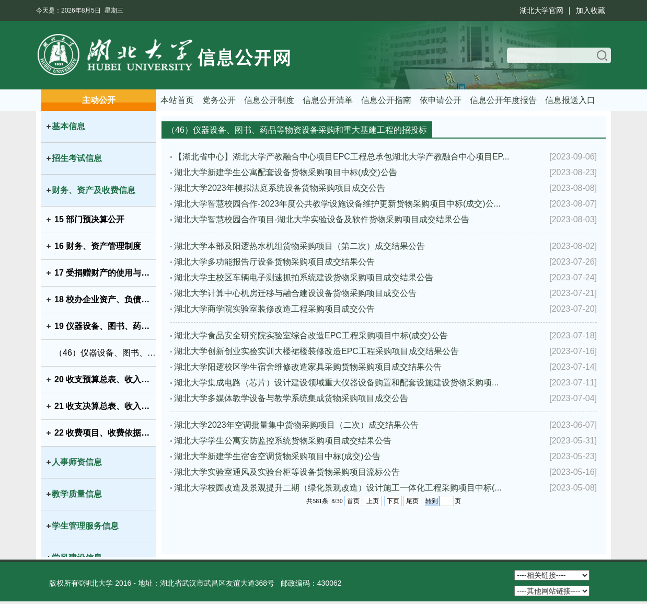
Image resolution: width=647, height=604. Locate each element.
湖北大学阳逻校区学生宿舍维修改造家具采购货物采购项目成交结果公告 (308, 366)
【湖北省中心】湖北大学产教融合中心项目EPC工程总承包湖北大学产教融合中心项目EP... (342, 156)
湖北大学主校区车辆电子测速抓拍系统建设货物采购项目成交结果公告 (303, 277)
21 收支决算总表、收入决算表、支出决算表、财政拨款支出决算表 (105, 406)
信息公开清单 (328, 100)
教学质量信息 (77, 493)
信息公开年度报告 (503, 100)
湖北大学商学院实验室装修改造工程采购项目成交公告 (274, 308)
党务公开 (219, 100)
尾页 (412, 501)
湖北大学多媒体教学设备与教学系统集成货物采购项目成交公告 (291, 398)
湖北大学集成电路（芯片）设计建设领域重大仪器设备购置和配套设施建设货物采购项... (336, 382)
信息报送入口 (570, 100)
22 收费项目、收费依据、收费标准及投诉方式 (105, 432)
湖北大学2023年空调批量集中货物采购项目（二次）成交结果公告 (296, 424)
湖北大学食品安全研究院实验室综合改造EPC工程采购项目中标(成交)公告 (311, 335)
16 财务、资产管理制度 (97, 246)
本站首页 (177, 100)
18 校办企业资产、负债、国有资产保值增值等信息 (105, 299)
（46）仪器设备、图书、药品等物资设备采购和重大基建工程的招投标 (105, 352)
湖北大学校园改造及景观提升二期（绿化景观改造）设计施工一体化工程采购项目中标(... (338, 487)
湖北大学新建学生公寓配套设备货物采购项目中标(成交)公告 (285, 172)
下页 (393, 501)
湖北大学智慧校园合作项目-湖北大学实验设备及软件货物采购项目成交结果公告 (321, 219)
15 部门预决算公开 (89, 219)
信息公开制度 (269, 100)
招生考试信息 (77, 158)
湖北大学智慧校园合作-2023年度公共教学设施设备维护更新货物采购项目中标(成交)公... (337, 203)
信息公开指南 (386, 100)
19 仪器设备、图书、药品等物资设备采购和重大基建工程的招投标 (105, 326)
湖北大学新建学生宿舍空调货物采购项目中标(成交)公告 (277, 456)
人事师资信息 (77, 462)
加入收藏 (590, 10)
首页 (353, 501)
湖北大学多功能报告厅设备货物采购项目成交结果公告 (274, 261)
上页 (372, 501)
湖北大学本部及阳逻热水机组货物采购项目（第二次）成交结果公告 (299, 246)
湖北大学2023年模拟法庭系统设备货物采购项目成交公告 (279, 188)
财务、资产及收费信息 (93, 190)
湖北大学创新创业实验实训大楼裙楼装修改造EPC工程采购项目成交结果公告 (316, 351)
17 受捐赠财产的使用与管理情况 (105, 272)
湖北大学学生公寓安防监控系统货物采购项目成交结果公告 (282, 440)
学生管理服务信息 (85, 525)
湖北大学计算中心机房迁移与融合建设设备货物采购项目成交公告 (295, 293)
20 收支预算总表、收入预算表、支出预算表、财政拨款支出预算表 (105, 379)
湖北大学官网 (541, 10)
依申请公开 (440, 100)
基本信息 (68, 126)
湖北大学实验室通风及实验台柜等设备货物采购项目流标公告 (287, 472)
